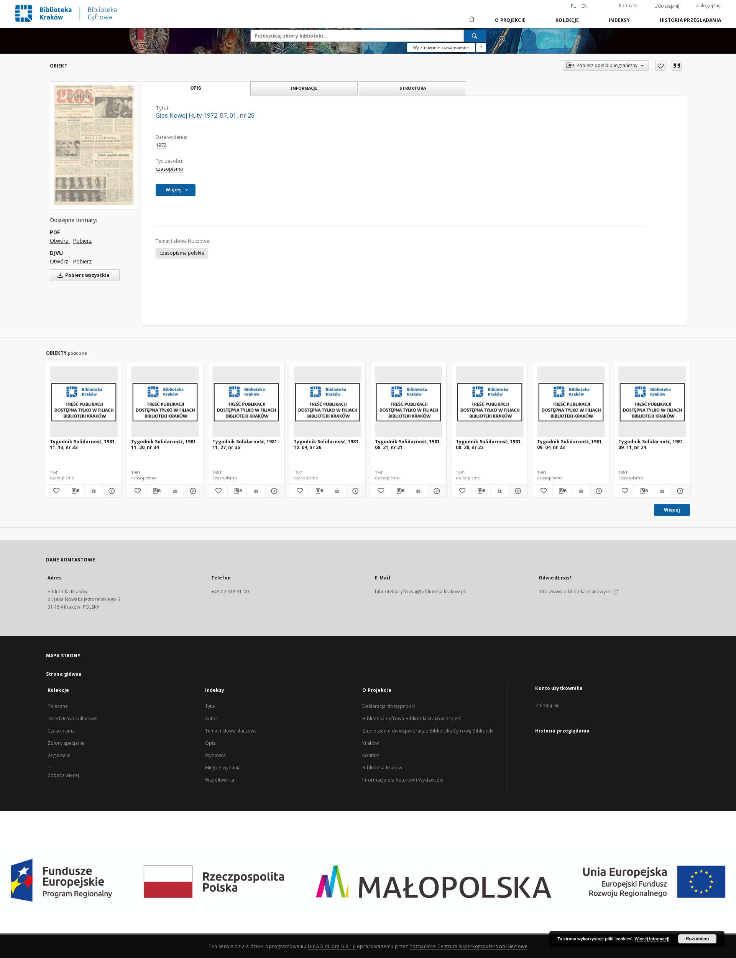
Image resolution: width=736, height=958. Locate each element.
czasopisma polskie (181, 253)
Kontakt (370, 755)
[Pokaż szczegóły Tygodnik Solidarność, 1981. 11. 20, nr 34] (191, 491)
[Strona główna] (471, 20)
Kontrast (628, 5)
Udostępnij (667, 6)
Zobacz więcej (63, 775)
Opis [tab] (196, 88)
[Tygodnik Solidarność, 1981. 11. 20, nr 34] (165, 402)
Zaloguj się (708, 5)
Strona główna (64, 674)
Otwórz (60, 240)
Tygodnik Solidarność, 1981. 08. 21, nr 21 (408, 444)
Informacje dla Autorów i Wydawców (402, 780)
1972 (161, 145)
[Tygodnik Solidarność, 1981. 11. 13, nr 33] (83, 402)
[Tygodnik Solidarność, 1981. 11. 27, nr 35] (246, 402)
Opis (210, 743)
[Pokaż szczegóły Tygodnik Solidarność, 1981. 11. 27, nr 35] (273, 491)
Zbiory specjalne (66, 743)
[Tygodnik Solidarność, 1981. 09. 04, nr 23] (571, 402)
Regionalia (59, 755)
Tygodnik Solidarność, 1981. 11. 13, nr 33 (83, 444)
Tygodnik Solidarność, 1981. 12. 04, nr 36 (327, 444)
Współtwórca (219, 780)
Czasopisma (61, 731)
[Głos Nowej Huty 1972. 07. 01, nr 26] (94, 145)
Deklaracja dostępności (388, 706)
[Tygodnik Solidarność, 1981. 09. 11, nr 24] (652, 402)
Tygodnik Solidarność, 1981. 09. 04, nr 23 (570, 444)
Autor (211, 718)
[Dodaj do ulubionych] (660, 66)
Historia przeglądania (690, 20)
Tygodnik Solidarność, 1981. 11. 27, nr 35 (245, 444)
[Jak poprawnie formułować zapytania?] (481, 47)
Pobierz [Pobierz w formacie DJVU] (82, 261)
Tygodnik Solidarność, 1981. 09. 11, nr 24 (651, 444)
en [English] (585, 5)
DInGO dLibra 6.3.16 (332, 946)
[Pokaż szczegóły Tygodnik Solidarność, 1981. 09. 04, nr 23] (598, 491)
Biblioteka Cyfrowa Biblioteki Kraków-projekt (411, 718)
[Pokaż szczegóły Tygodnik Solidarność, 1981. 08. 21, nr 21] (435, 491)
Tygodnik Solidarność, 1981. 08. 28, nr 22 (489, 444)
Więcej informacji (652, 939)
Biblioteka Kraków (382, 767)
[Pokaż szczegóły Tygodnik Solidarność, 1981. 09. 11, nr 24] (679, 491)
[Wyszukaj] (475, 36)
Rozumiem (697, 939)
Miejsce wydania (223, 767)
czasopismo (169, 169)
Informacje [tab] (304, 88)
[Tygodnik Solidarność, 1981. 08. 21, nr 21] (408, 402)
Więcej (672, 510)
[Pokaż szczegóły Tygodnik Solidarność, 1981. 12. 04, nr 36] (354, 491)
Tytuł (210, 706)
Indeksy (619, 20)
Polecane (58, 706)
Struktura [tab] (412, 88)
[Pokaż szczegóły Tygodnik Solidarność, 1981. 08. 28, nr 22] (517, 491)
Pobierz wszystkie (82, 275)
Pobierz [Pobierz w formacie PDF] (82, 240)
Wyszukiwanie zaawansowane (441, 47)
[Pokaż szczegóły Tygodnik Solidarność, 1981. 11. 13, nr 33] (111, 491)
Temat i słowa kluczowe (231, 731)
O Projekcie (510, 20)
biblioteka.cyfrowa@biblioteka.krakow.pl (420, 591)
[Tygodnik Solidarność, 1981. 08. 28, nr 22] (489, 402)
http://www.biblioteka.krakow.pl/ (579, 591)
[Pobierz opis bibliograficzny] (74, 491)
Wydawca (215, 755)
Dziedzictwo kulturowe (73, 718)
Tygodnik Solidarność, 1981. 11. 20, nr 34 (164, 444)
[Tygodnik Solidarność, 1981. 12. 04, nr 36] (327, 402)
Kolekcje (567, 20)
